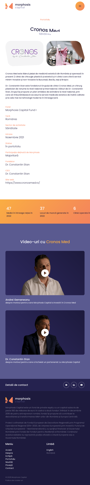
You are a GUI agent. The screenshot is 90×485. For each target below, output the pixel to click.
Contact (9, 468)
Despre (9, 453)
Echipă (8, 456)
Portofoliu (45, 19)
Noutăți (9, 462)
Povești (9, 465)
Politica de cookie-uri (14, 480)
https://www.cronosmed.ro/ (22, 183)
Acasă (8, 450)
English (50, 450)
